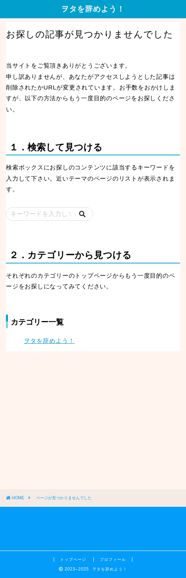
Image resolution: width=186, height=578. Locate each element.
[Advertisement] (65, 426)
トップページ (74, 559)
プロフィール (113, 559)
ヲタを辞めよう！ (93, 9)
